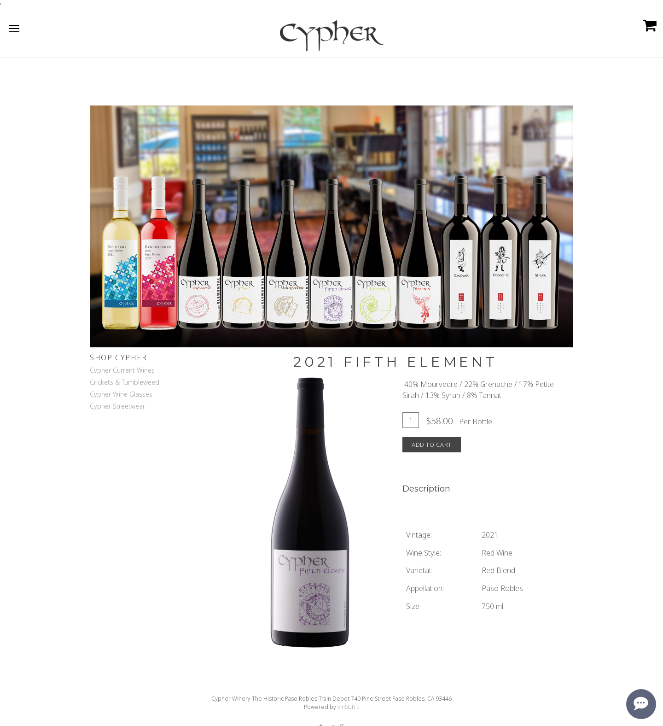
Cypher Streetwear (117, 406)
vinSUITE (348, 707)
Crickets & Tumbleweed (124, 382)
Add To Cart (432, 444)
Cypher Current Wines (122, 370)
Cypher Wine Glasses (121, 394)
